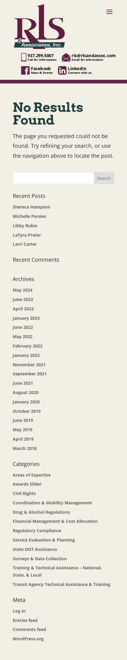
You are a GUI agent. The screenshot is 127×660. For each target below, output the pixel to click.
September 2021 (30, 374)
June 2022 (23, 327)
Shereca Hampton (31, 207)
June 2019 (23, 420)
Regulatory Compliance (37, 530)
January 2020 (26, 402)
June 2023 (23, 299)
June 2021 (23, 383)
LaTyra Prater (27, 235)
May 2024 (22, 290)
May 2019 (22, 429)
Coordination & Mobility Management (52, 503)
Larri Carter (25, 244)
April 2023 (23, 309)
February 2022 (27, 346)
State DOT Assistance (35, 549)
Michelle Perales (29, 216)
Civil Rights (24, 493)
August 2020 (25, 392)
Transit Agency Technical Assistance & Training (61, 584)
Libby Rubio (25, 225)
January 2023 (26, 318)
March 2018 (25, 448)
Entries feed (25, 620)
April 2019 (23, 439)
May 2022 (22, 336)
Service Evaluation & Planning (44, 540)
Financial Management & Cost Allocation (55, 521)
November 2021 (29, 364)
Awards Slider (27, 484)
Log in (19, 611)
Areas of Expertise (32, 475)
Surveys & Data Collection (40, 558)
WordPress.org (28, 639)
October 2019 (27, 411)
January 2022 (26, 355)
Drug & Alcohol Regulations (41, 512)
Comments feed (29, 629)
